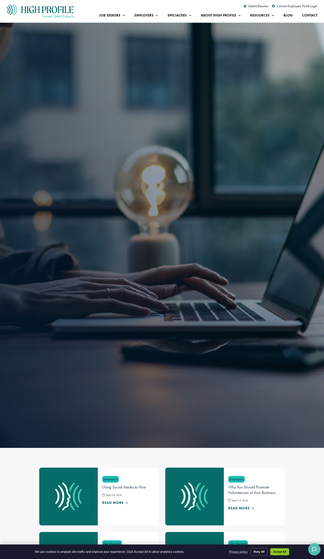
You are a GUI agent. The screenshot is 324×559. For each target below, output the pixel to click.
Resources (262, 15)
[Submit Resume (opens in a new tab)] (255, 6)
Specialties (179, 15)
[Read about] (115, 503)
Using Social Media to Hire (124, 487)
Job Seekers (112, 15)
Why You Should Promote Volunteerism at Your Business (251, 490)
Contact (309, 15)
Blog (288, 15)
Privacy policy (233, 551)
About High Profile (221, 15)
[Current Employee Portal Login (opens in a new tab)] (295, 6)
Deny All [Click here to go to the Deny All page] (255, 551)
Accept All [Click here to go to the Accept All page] (278, 551)
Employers (146, 15)
